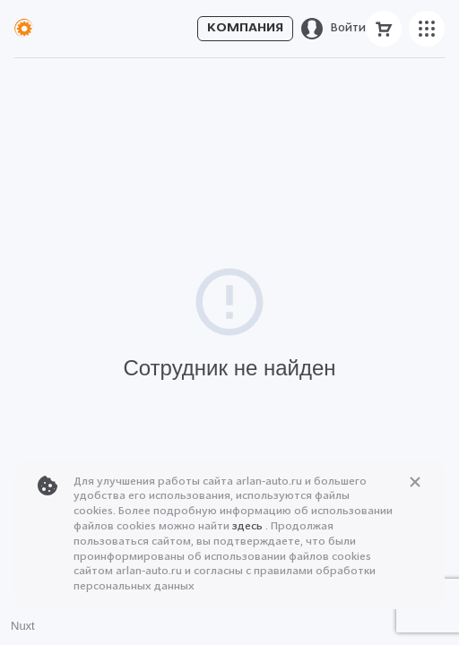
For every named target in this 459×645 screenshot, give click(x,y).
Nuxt (23, 625)
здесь (248, 526)
